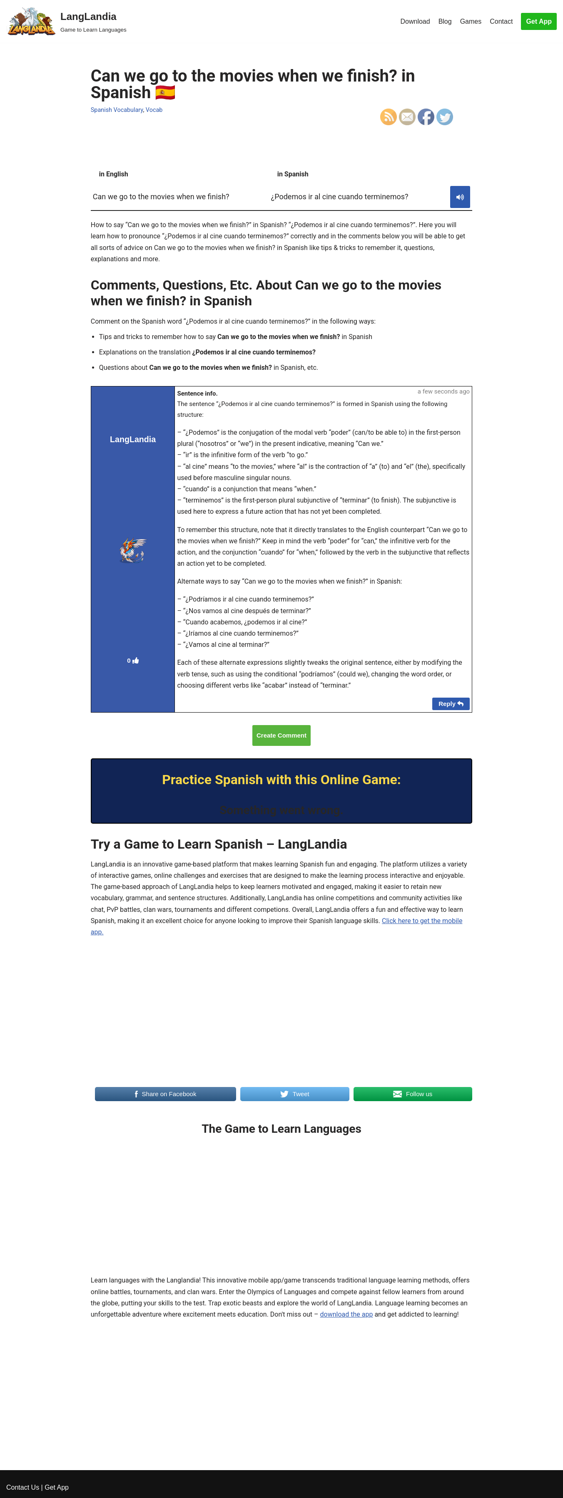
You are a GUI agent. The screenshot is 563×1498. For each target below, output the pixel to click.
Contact (501, 21)
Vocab (154, 110)
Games (471, 21)
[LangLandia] (66, 21)
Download (415, 21)
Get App (539, 21)
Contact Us (22, 1487)
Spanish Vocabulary (117, 110)
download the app (346, 1314)
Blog (445, 21)
